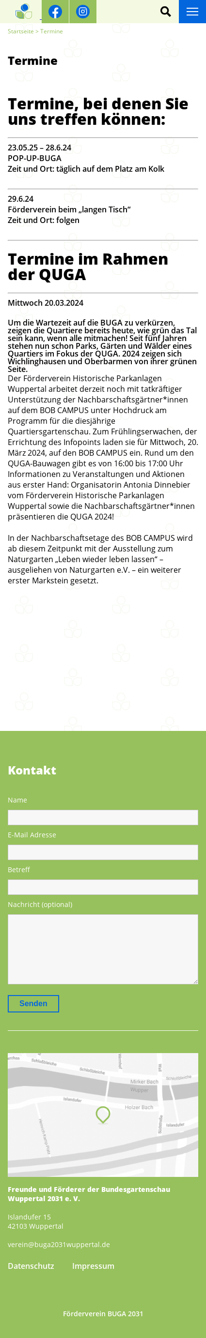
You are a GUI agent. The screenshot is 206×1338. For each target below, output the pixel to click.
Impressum (93, 1266)
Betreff (19, 869)
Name (17, 799)
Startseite (21, 31)
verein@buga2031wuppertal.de (59, 1244)
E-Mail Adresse (32, 834)
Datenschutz (31, 1266)
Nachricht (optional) (40, 904)
